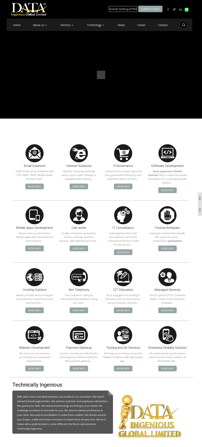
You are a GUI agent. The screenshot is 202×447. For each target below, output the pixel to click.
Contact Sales (150, 9)
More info (34, 186)
